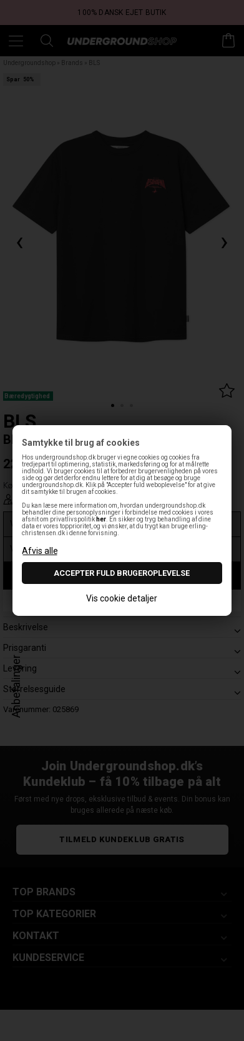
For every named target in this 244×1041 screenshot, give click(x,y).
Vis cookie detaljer (121, 598)
